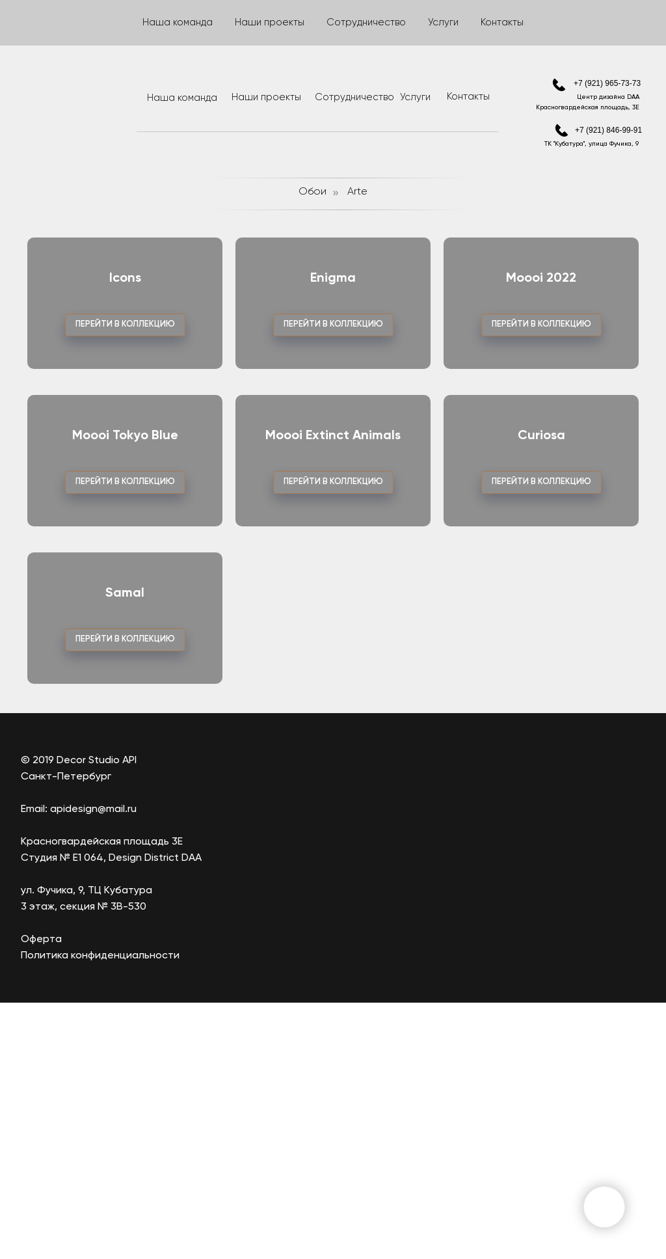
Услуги (415, 97)
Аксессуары (587, 22)
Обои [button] (206, 22)
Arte (357, 192)
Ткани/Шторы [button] (81, 22)
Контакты (468, 97)
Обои (312, 192)
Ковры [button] (521, 22)
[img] (559, 85)
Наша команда (182, 98)
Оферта (41, 1196)
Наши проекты (266, 97)
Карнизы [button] (466, 22)
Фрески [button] (153, 22)
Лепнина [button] (348, 22)
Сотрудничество (354, 97)
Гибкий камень (273, 22)
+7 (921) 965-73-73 (607, 83)
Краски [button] (408, 22)
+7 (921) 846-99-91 (608, 130)
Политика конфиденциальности (100, 1212)
